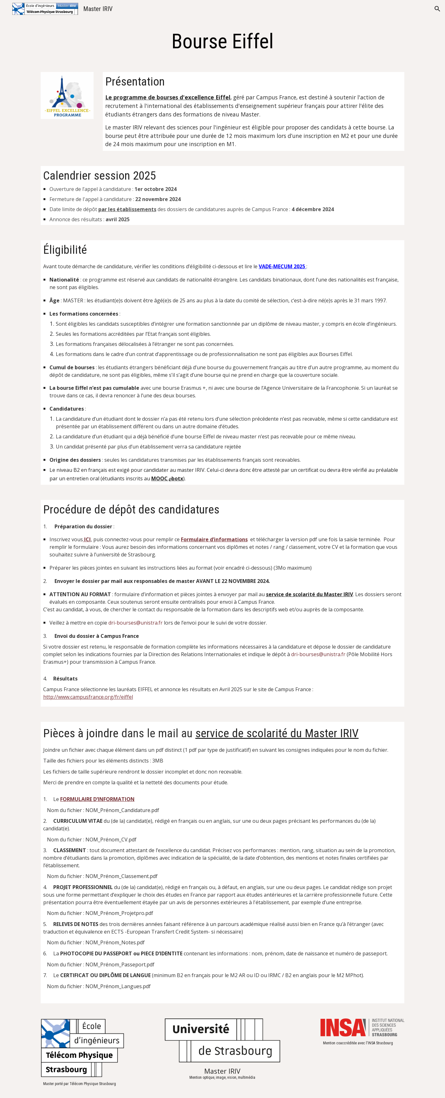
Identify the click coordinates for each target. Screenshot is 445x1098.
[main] (222, 42)
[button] (437, 8)
